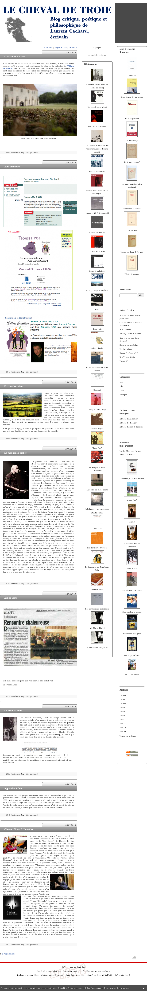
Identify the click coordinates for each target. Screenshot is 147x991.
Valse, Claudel (97, 348)
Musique (123, 394)
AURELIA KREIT (97, 252)
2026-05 (123, 699)
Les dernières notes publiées (74, 971)
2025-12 (123, 719)
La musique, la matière (15, 453)
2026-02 (123, 711)
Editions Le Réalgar (128, 423)
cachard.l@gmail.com (97, 55)
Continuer (132, 75)
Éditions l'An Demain (129, 419)
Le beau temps (132, 140)
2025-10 (123, 728)
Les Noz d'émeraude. (97, 126)
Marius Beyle (97, 428)
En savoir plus (123, 988)
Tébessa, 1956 (97, 589)
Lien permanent (32, 152)
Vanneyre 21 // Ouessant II (97, 213)
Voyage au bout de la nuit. (131, 252)
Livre (122, 390)
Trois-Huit (97, 329)
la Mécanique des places (97, 647)
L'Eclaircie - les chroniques (97, 509)
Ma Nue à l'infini (97, 628)
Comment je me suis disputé (132, 478)
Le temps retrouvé (132, 162)
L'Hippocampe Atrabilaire (97, 290)
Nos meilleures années (132, 612)
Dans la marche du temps (132, 97)
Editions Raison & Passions (131, 427)
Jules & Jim (132, 568)
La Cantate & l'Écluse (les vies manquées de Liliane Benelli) (97, 149)
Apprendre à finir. (13, 788)
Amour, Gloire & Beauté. (130, 334)
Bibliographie (90, 64)
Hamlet (132, 522)
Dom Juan (97, 528)
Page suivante (9, 954)
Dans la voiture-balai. (129, 345)
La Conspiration (132, 119)
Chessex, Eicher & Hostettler (18, 829)
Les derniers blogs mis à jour (49, 971)
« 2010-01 (48, 47)
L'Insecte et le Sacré (14, 56)
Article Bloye (10, 598)
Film (121, 386)
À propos (97, 47)
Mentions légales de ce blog (52, 975)
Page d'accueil (61, 47)
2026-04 (123, 703)
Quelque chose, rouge (97, 409)
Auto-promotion (12, 166)
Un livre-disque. (126, 349)
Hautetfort (81, 967)
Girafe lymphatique (97, 271)
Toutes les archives (128, 736)
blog (126, 975)
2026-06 (123, 695)
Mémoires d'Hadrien (132, 209)
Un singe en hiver (132, 655)
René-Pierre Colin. (127, 357)
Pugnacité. (124, 361)
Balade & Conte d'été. (129, 353)
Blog (122, 382)
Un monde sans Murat (97, 107)
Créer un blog (67, 967)
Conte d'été (132, 500)
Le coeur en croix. (13, 710)
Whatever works (132, 674)
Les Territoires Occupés (97, 548)
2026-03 (123, 707)
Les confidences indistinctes (97, 609)
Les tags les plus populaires (98, 971)
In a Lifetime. (125, 330)
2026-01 (123, 715)
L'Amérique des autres (132, 590)
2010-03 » (73, 47)
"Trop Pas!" (97, 448)
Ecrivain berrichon (13, 386)
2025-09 (123, 732)
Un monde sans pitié (132, 634)
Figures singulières (97, 171)
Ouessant (97, 390)
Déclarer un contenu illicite (28, 975)
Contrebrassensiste (97, 232)
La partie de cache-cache (97, 490)
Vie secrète (132, 230)
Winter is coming (132, 274)
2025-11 (123, 724)
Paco (97, 309)
